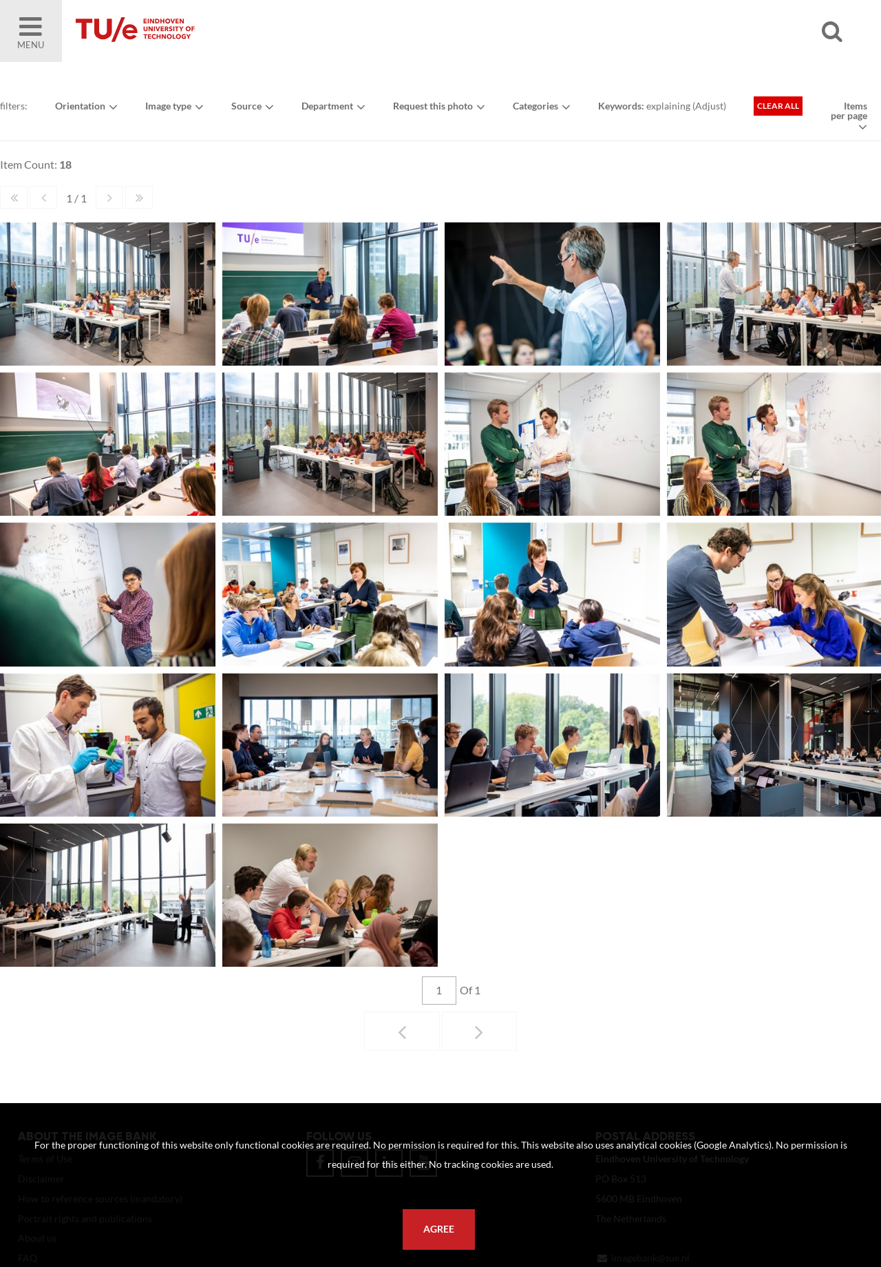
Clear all (778, 105)
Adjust (709, 106)
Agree (438, 1229)
